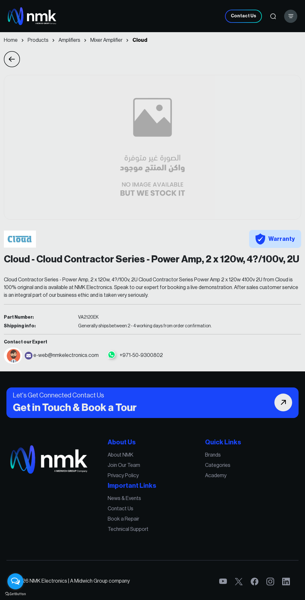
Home (11, 40)
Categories (215, 466)
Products (38, 40)
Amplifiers (69, 40)
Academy (213, 476)
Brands (211, 456)
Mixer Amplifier (106, 40)
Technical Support (128, 528)
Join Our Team (124, 466)
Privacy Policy (124, 476)
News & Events (125, 498)
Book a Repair (124, 518)
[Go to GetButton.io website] (15, 593)
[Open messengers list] (15, 581)
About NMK (121, 456)
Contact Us (243, 16)
